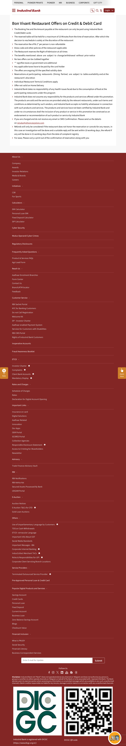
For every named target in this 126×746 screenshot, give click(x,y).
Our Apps (16, 428)
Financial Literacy (19, 648)
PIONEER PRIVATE (35, 2)
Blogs (14, 623)
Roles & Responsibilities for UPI (25, 557)
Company (16, 163)
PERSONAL (18, 2)
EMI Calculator (18, 209)
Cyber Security (18, 227)
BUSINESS (70, 2)
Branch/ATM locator (20, 287)
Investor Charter (19, 365)
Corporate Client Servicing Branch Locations (31, 561)
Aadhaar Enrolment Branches (25, 275)
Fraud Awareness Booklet (23, 351)
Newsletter (17, 453)
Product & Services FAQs (22, 258)
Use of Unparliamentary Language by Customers (33, 524)
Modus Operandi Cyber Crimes (25, 235)
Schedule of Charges (21, 391)
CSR (13, 192)
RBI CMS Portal (18, 333)
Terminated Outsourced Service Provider (30, 574)
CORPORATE (84, 2)
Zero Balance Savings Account (25, 619)
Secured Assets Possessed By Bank (27, 486)
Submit (98, 660)
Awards (15, 167)
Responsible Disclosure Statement (27, 445)
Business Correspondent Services (26, 653)
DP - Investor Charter (21, 320)
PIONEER (51, 2)
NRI (60, 2)
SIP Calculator (18, 221)
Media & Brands (19, 175)
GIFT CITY (98, 2)
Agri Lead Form (18, 262)
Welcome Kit (17, 316)
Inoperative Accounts (21, 343)
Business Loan (18, 615)
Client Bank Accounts (21, 374)
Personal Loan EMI (20, 213)
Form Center (17, 279)
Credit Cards (17, 599)
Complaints (17, 370)
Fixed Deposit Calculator (22, 217)
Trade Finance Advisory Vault (24, 465)
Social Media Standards (22, 541)
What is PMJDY (18, 640)
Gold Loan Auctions (20, 511)
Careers (15, 179)
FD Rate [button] (4, 373)
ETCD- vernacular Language (24, 532)
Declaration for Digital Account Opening (29, 399)
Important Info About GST (23, 536)
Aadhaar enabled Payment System (27, 325)
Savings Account (19, 595)
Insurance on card (20, 411)
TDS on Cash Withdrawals (23, 528)
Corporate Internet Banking (24, 549)
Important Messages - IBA (23, 545)
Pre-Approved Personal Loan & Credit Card (31, 580)
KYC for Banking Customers (24, 308)
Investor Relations (20, 171)
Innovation (17, 424)
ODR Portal (17, 432)
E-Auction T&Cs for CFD (22, 507)
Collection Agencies (20, 440)
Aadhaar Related (19, 420)
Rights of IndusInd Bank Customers (27, 337)
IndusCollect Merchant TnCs (24, 553)
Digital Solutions (19, 416)
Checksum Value (19, 627)
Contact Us (17, 283)
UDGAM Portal (18, 490)
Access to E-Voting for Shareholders (27, 449)
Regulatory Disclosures (22, 243)
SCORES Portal (18, 436)
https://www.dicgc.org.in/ (25, 743)
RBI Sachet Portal (19, 304)
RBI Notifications (19, 478)
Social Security (18, 644)
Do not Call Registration (22, 312)
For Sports (16, 196)
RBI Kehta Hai (18, 482)
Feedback (16, 291)
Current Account (19, 611)
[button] (122, 373)
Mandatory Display (20, 378)
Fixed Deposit (18, 607)
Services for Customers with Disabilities (29, 329)
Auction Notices (19, 503)
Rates (14, 395)
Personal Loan (18, 603)
